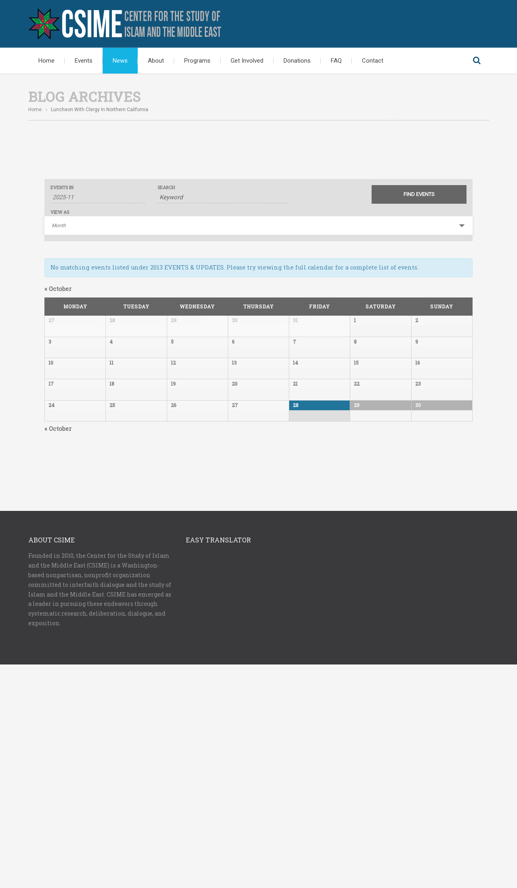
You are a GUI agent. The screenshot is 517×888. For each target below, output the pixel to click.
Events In (62, 187)
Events (83, 60)
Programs (197, 60)
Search (476, 60)
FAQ (336, 60)
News (120, 60)
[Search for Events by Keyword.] (223, 197)
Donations (297, 60)
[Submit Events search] (419, 194)
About (156, 60)
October (57, 289)
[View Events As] (258, 225)
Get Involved (247, 60)
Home (46, 60)
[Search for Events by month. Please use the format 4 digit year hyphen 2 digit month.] (97, 197)
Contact (372, 60)
